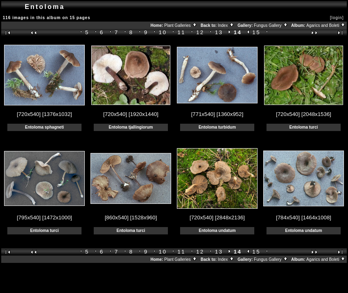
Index (226, 25)
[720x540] (29, 114)
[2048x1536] (316, 114)
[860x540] (117, 217)
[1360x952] (229, 114)
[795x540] (29, 217)
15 (256, 32)
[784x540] (288, 217)
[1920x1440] (143, 114)
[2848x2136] (229, 217)
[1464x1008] (316, 217)
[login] (337, 17)
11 (182, 32)
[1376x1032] (57, 114)
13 (219, 32)
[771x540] (203, 114)
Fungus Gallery (271, 25)
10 (163, 32)
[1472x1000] (57, 217)
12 (200, 32)
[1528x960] (143, 217)
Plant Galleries (180, 25)
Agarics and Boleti (326, 25)
